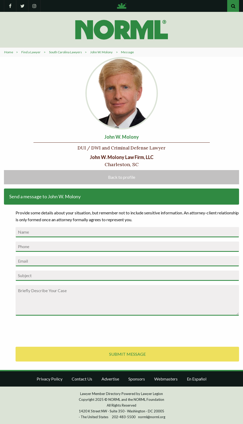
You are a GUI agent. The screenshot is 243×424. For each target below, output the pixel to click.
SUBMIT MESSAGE (127, 353)
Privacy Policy (49, 378)
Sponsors (136, 378)
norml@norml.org (151, 417)
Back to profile (121, 177)
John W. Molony (101, 52)
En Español (196, 378)
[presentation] (56, 330)
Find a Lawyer (31, 52)
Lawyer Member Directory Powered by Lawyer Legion (121, 394)
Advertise (110, 378)
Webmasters (166, 378)
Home (8, 52)
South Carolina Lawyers (65, 52)
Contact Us (82, 378)
